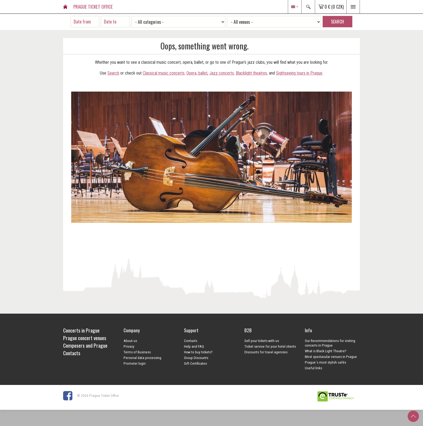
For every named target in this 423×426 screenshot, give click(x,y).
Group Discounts (196, 357)
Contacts (190, 340)
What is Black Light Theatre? (325, 351)
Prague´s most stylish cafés (325, 362)
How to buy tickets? (198, 352)
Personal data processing (142, 357)
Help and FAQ (194, 346)
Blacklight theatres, (252, 73)
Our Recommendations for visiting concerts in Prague (330, 342)
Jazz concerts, (222, 73)
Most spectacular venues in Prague (331, 356)
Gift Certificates (195, 363)
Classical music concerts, (164, 73)
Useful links (313, 368)
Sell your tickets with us (261, 340)
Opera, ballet (196, 73)
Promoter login (135, 363)
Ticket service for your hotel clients (270, 346)
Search (113, 73)
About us (130, 340)
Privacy (129, 346)
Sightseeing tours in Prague (299, 73)
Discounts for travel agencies (266, 352)
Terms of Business (137, 352)
